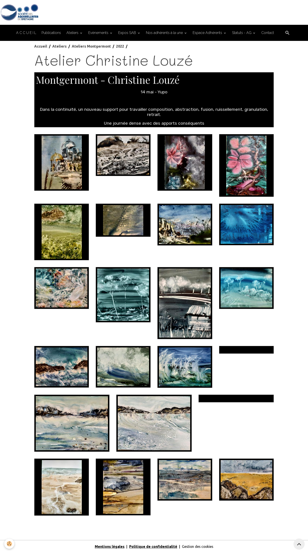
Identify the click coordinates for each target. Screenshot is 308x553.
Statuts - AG (242, 33)
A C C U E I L (26, 33)
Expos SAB (127, 33)
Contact (267, 33)
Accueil (40, 46)
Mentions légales (109, 547)
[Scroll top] (299, 544)
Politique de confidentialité (153, 547)
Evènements (98, 33)
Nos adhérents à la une (165, 33)
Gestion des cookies (197, 547)
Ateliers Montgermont (91, 46)
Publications (51, 33)
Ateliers (72, 33)
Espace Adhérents (208, 33)
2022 (120, 46)
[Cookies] (9, 544)
